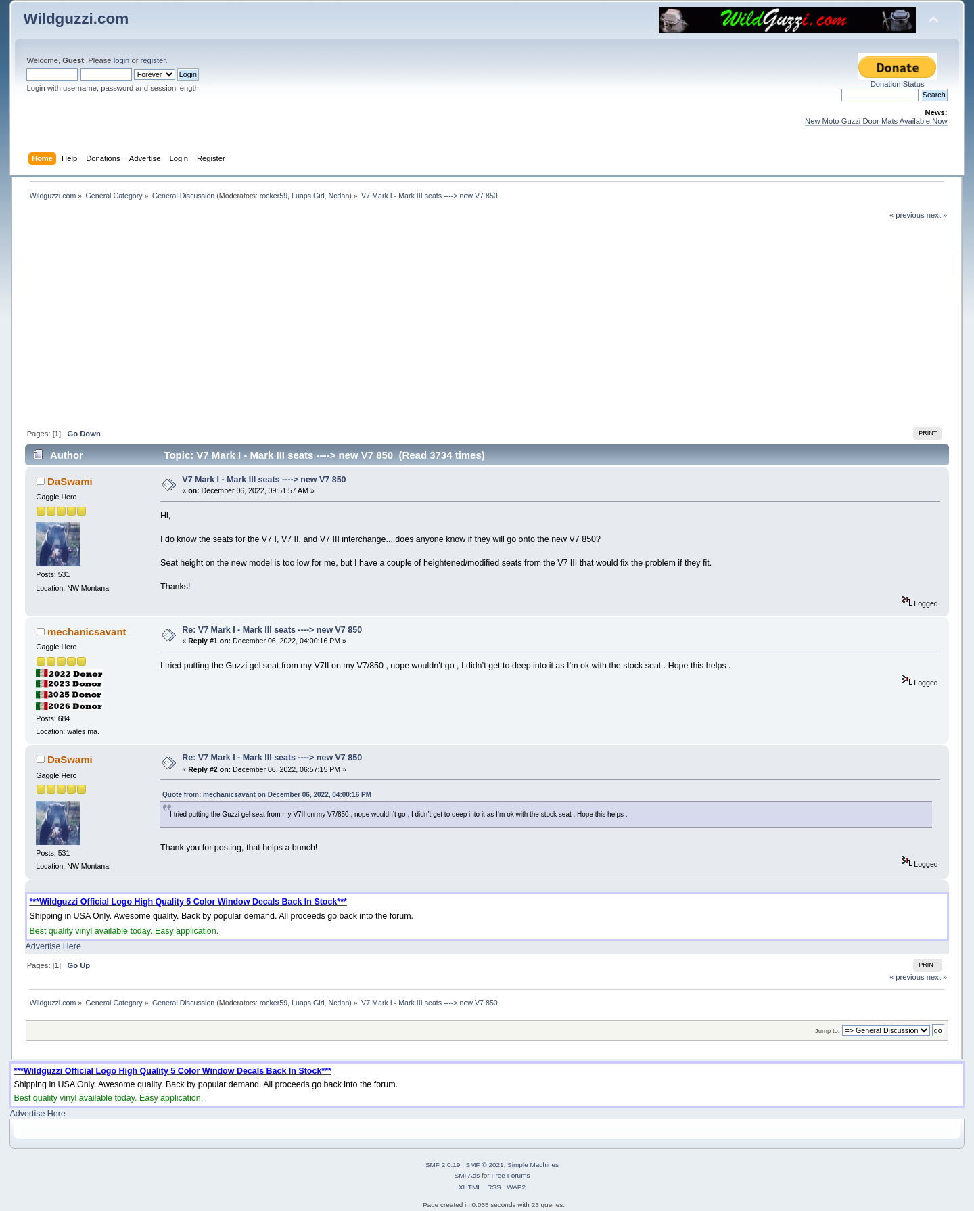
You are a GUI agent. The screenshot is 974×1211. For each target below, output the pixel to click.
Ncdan (339, 195)
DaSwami (70, 481)
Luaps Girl (308, 195)
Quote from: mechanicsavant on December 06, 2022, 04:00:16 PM (266, 794)
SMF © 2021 (485, 1164)
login (122, 60)
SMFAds (467, 1175)
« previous (907, 215)
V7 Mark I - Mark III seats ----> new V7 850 (264, 479)
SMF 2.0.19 (443, 1164)
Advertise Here (52, 946)
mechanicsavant (86, 631)
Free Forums (510, 1175)
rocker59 (273, 195)
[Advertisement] (487, 322)
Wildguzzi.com (76, 18)
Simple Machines (533, 1164)
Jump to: (827, 1030)
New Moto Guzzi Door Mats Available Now (876, 121)
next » (937, 215)
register (153, 60)
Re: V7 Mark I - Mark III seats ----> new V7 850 (272, 630)
